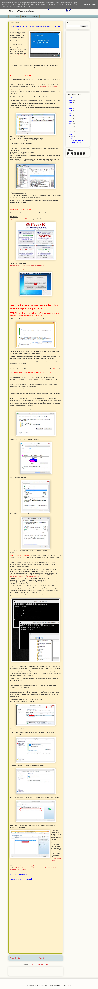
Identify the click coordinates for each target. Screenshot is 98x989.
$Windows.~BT (19, 868)
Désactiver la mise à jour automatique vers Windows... (77, 140)
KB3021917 (13, 870)
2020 (71, 110)
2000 (71, 134)
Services (24, 16)
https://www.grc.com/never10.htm (19, 219)
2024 (71, 100)
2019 (71, 113)
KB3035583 (20, 870)
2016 (71, 121)
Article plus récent (16, 958)
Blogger (68, 985)
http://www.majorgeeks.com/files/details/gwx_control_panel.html (27, 265)
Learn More (87, 4)
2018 (71, 116)
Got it (94, 4)
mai (72, 136)
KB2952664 (47, 868)
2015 (71, 124)
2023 (71, 103)
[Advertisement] (36, 938)
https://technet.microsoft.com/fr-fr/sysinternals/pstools (24, 576)
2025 (71, 97)
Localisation (34, 16)
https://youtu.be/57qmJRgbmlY (30, 269)
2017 (71, 118)
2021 (71, 108)
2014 (71, 126)
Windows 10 (27, 870)
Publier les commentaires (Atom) (39, 964)
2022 (71, 105)
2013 (71, 129)
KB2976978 (54, 868)
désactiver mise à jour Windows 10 (33, 868)
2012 (71, 131)
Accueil (17, 16)
